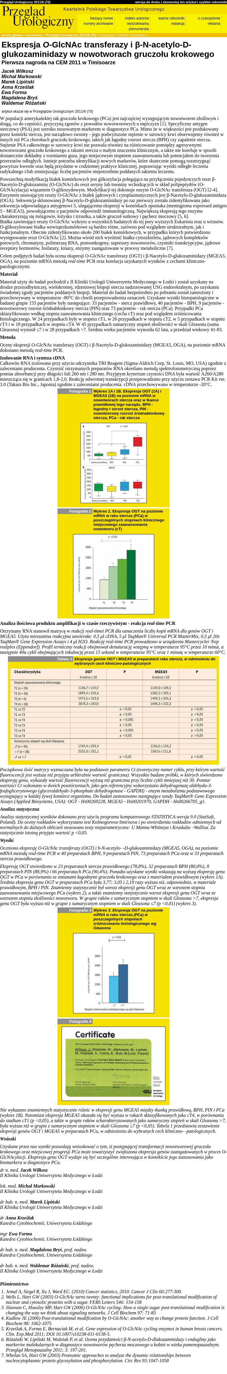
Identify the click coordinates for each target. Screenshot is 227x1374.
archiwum (34, 35)
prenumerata (139, 29)
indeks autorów (137, 18)
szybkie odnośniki (213, 2)
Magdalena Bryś (19, 97)
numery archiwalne (98, 24)
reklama (214, 24)
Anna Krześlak (17, 87)
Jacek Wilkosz (17, 71)
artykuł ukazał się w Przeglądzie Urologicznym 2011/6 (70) (47, 111)
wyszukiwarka (138, 24)
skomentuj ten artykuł (179, 2)
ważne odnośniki (171, 18)
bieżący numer (101, 18)
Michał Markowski (21, 76)
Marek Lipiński (17, 81)
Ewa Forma (14, 92)
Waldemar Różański (23, 103)
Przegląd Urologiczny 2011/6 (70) (25, 2)
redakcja (178, 24)
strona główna (12, 35)
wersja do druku (147, 2)
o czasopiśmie (209, 18)
